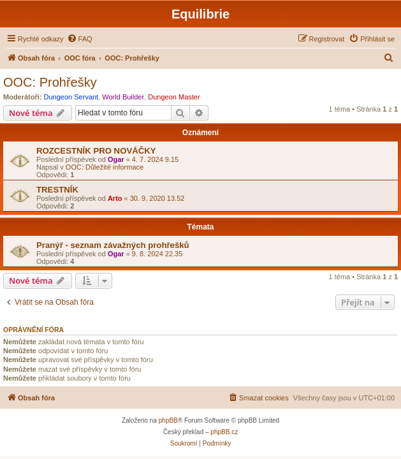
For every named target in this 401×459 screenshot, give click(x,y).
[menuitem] (79, 39)
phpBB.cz (224, 431)
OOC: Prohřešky (50, 82)
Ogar (116, 159)
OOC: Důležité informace (104, 167)
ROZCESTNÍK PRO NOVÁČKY (96, 151)
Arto (115, 198)
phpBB (168, 420)
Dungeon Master (174, 97)
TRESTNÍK (57, 189)
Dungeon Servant (71, 97)
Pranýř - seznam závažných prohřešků (112, 245)
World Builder (123, 97)
